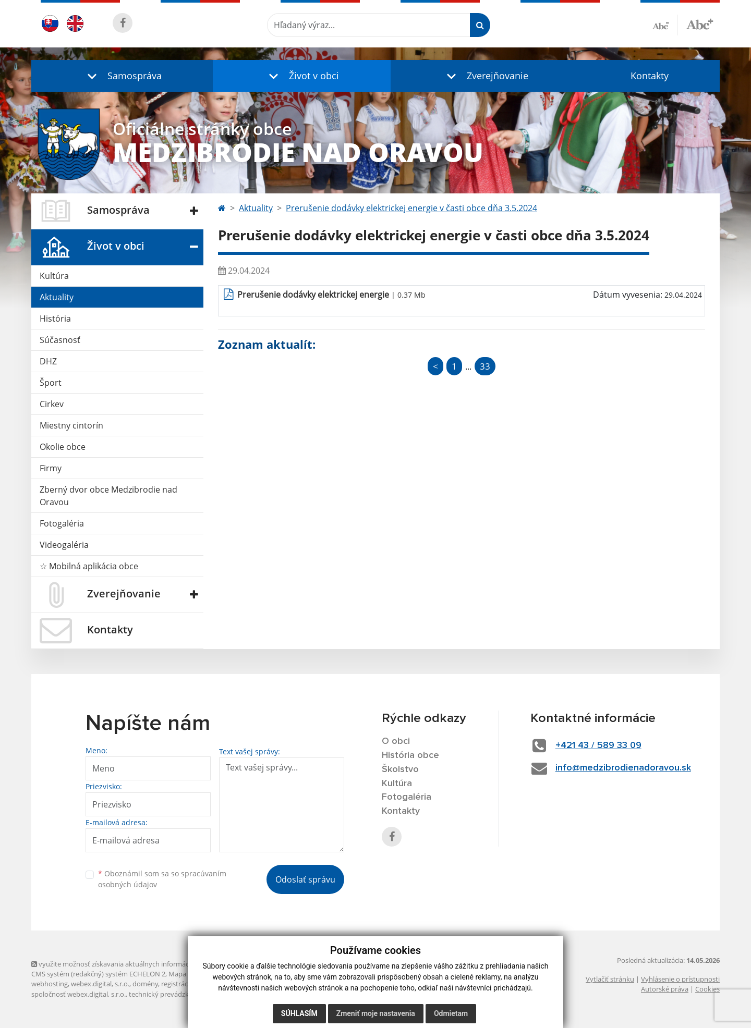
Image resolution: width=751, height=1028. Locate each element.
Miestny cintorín (71, 425)
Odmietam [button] (451, 1013)
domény (145, 983)
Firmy (51, 468)
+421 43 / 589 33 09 (598, 745)
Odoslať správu (305, 879)
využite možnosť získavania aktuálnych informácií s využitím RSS (134, 964)
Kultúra (54, 276)
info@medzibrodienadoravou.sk (623, 768)
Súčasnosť (60, 340)
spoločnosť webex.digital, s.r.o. (78, 994)
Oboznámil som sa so (162, 878)
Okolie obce (63, 446)
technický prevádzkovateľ (168, 994)
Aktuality (57, 297)
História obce (410, 755)
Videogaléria (64, 544)
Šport (51, 382)
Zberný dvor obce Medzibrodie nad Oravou (108, 496)
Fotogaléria (62, 523)
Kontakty (650, 75)
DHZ (48, 361)
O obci (396, 741)
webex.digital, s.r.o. (100, 983)
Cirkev (52, 404)
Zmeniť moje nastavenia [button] (375, 1013)
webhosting (49, 983)
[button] (122, 76)
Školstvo (400, 769)
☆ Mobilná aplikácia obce (89, 566)
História (55, 318)
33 (485, 366)
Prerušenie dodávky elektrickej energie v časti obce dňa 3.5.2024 (411, 208)
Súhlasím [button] (299, 1013)
